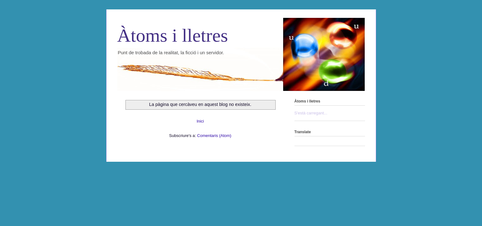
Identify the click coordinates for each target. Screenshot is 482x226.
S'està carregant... (310, 113)
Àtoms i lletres (172, 35)
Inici (200, 121)
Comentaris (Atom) (214, 135)
